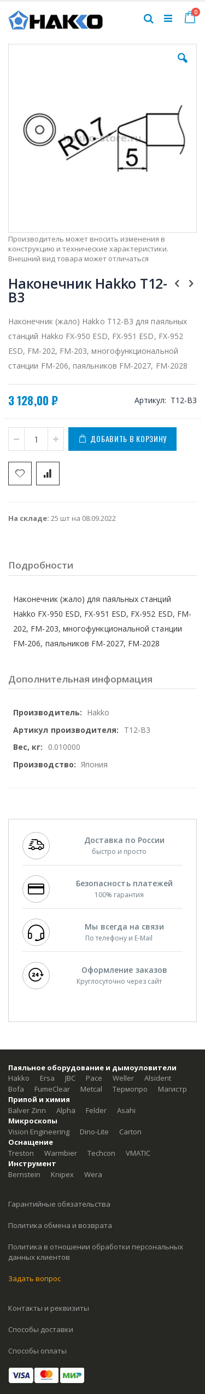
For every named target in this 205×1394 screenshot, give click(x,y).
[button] (182, 66)
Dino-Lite (94, 1132)
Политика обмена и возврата (60, 1225)
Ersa (47, 1078)
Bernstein (24, 1174)
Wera (93, 1174)
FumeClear (52, 1089)
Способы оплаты (37, 1351)
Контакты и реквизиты (48, 1308)
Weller (123, 1078)
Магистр (172, 1089)
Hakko (19, 1078)
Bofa (16, 1089)
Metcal (91, 1089)
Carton (130, 1132)
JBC (70, 1078)
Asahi (126, 1110)
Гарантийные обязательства (59, 1204)
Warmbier (60, 1153)
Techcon (101, 1153)
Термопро (130, 1089)
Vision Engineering (38, 1132)
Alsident (157, 1078)
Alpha (65, 1110)
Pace (94, 1078)
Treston (21, 1153)
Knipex (62, 1174)
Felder (96, 1110)
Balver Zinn (27, 1110)
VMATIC (138, 1153)
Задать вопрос (34, 1278)
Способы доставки (40, 1329)
